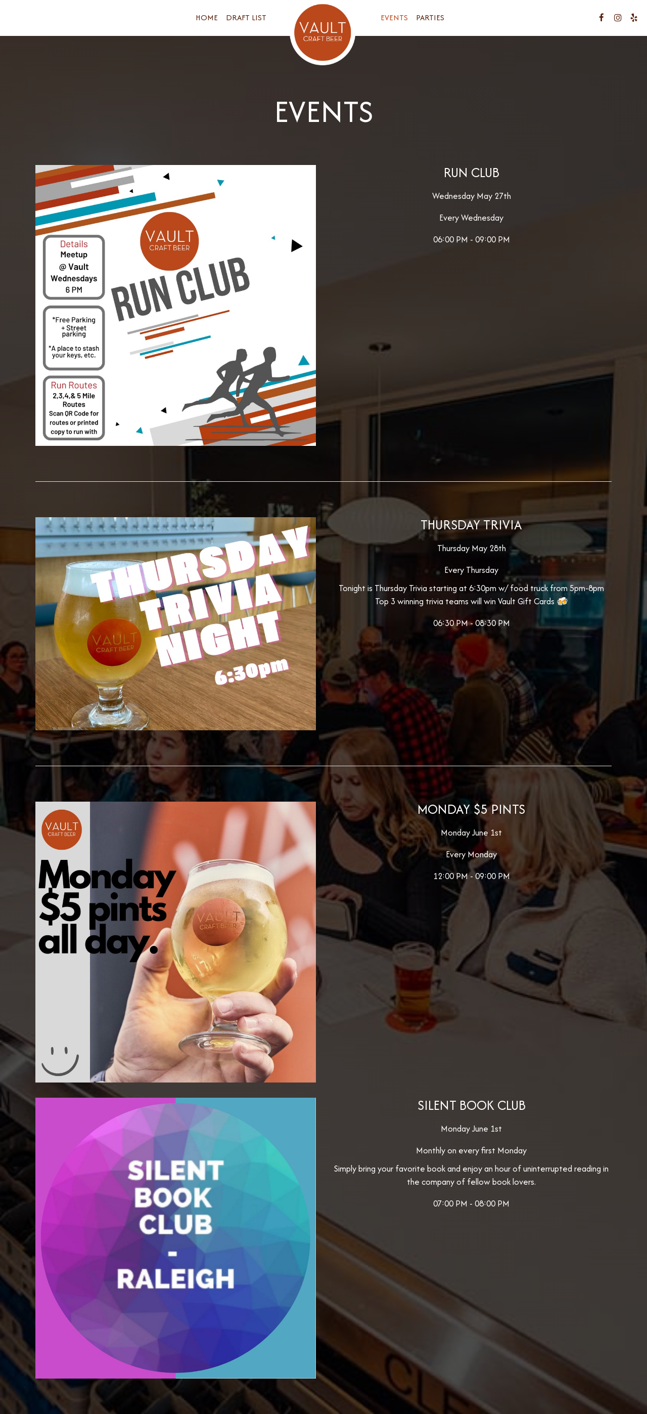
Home (207, 18)
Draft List (246, 18)
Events (394, 18)
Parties (430, 18)
